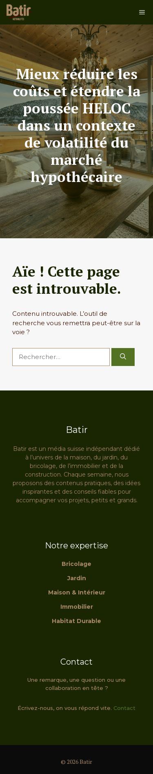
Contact (124, 708)
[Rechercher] (123, 357)
